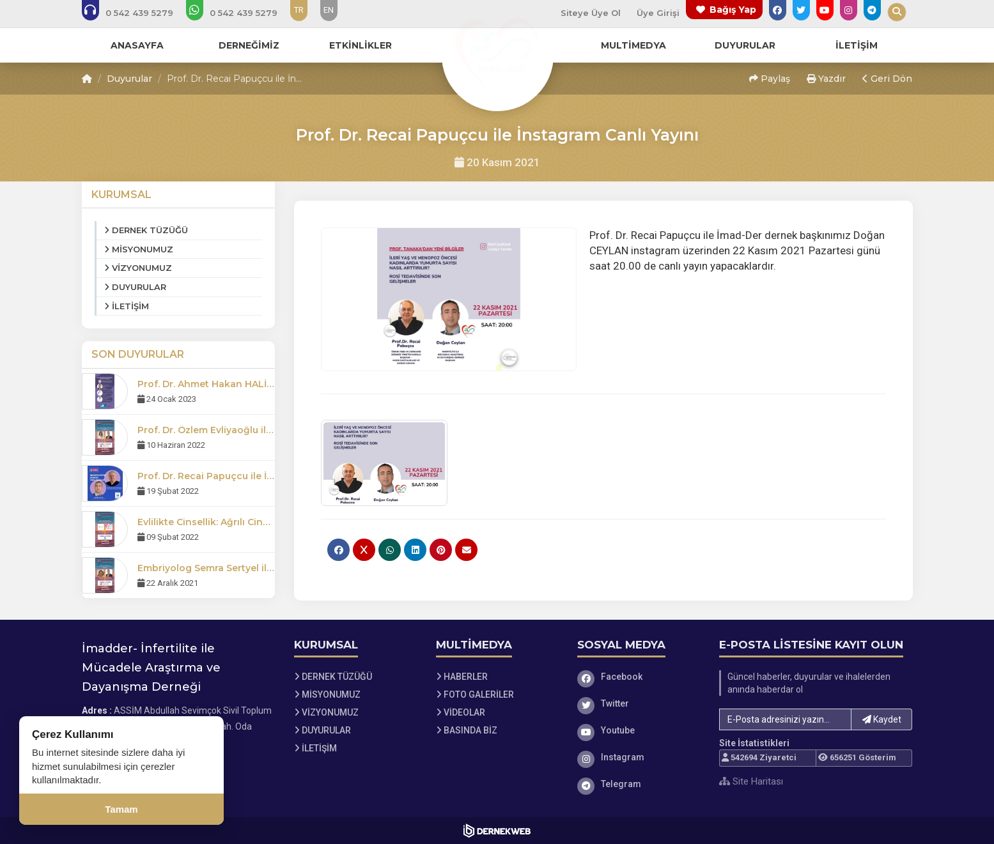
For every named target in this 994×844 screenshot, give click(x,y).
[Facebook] (638, 676)
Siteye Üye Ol (591, 13)
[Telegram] (638, 784)
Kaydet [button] (881, 719)
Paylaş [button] (769, 78)
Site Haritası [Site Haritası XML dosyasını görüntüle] (751, 781)
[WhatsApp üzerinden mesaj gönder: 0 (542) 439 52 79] (240, 13)
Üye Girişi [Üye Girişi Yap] (658, 13)
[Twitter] (638, 703)
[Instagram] (638, 757)
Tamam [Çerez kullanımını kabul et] (121, 809)
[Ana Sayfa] (497, 54)
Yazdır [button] (826, 78)
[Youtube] (638, 730)
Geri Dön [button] (887, 78)
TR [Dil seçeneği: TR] (299, 10)
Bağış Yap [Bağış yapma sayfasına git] (733, 9)
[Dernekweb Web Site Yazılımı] (497, 831)
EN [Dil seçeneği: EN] (328, 10)
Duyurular (129, 78)
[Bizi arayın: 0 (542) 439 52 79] (136, 13)
